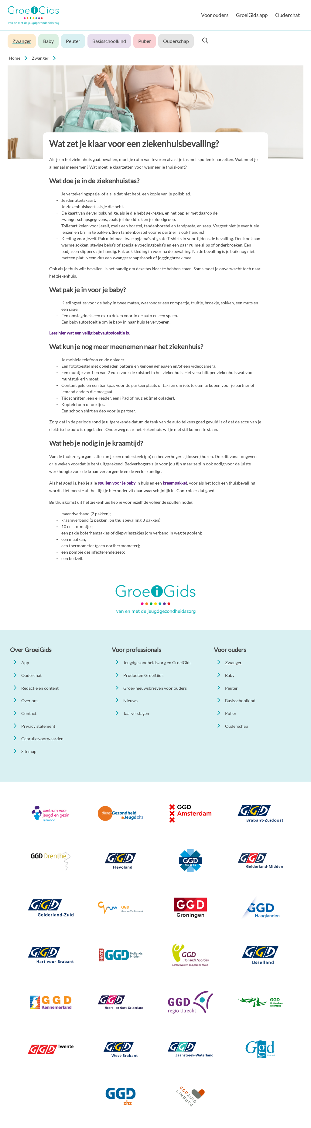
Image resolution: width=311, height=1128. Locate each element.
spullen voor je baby (117, 482)
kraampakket (175, 482)
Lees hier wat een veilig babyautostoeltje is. (89, 332)
